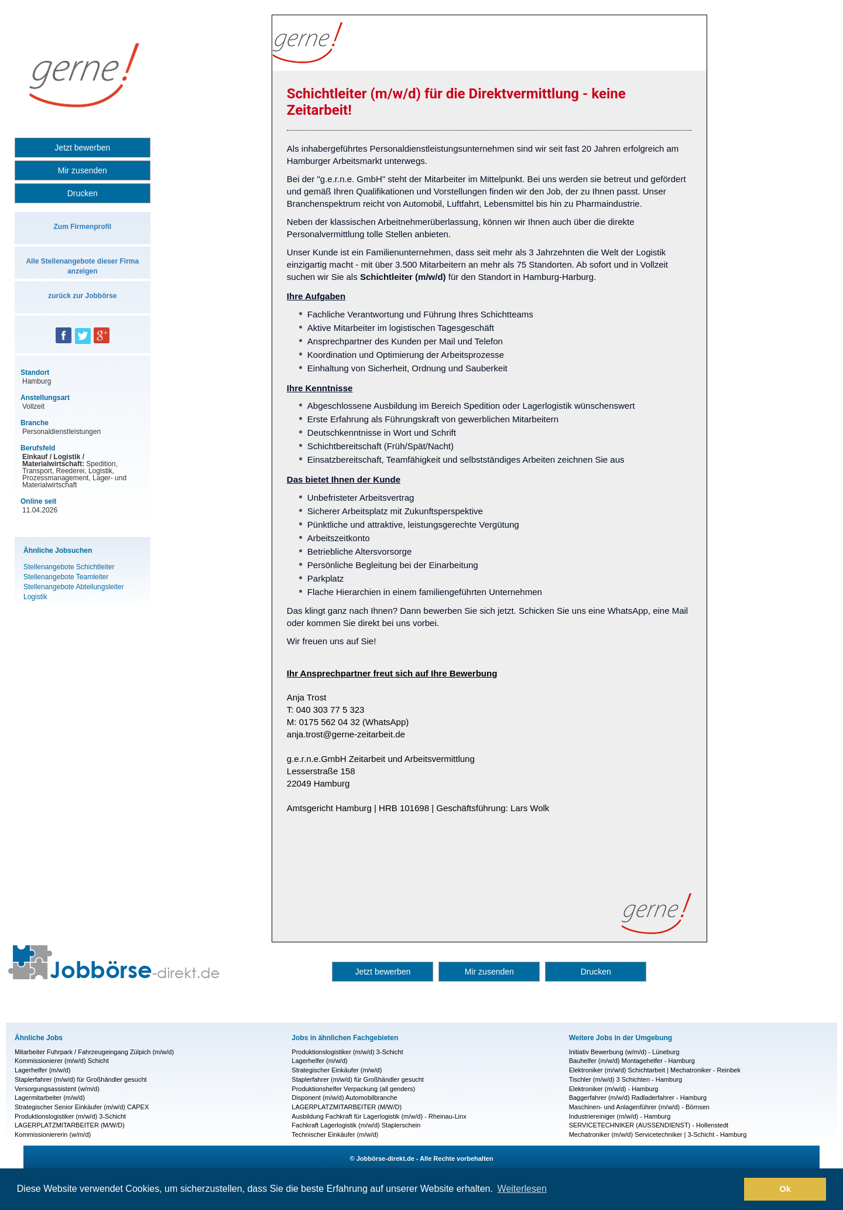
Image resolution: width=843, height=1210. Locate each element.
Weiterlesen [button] (522, 1189)
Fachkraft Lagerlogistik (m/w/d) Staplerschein (356, 1125)
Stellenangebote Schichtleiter (68, 567)
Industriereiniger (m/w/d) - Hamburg (620, 1116)
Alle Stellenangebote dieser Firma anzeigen (82, 266)
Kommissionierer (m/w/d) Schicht (62, 1060)
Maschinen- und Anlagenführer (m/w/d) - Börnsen (639, 1106)
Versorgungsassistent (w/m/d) (57, 1088)
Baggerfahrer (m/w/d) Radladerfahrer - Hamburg (638, 1097)
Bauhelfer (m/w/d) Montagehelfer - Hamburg (632, 1060)
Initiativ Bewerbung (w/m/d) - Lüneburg (624, 1051)
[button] (732, 1189)
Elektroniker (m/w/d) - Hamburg (614, 1088)
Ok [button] (785, 1189)
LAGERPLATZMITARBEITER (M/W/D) (70, 1125)
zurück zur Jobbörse (82, 296)
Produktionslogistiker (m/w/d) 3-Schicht (70, 1116)
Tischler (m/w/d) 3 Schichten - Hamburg (625, 1079)
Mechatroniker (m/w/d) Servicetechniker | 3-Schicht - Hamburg (658, 1134)
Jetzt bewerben (82, 147)
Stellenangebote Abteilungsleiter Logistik (73, 592)
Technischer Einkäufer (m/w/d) (335, 1134)
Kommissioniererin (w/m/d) (53, 1134)
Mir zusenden (82, 170)
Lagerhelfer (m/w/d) (42, 1070)
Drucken (82, 193)
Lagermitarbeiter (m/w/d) (50, 1097)
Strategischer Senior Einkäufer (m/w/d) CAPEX (82, 1106)
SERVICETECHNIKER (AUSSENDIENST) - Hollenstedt (648, 1125)
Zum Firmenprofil (82, 227)
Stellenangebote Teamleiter (65, 577)
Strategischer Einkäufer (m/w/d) (337, 1070)
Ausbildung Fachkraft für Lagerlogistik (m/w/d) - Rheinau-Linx (379, 1116)
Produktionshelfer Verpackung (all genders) (353, 1088)
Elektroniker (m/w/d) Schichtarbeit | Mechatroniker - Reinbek (655, 1070)
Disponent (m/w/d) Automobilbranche (344, 1097)
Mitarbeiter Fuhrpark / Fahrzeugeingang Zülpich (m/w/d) (94, 1051)
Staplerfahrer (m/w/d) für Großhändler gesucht (81, 1079)
